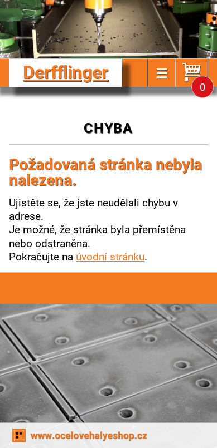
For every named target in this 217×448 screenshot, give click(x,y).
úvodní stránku (110, 256)
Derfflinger (65, 71)
